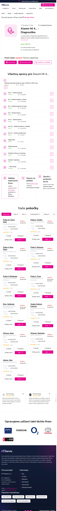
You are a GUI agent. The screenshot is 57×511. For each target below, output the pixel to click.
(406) (38, 344)
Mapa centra (8, 239)
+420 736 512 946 (11, 339)
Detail (20, 239)
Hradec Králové (35, 214)
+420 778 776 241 (41, 285)
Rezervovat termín (25, 62)
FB (9, 190)
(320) (11, 288)
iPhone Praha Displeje (8, 501)
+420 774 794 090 (11, 226)
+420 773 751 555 (39, 338)
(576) (38, 318)
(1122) (38, 259)
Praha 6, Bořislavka (10, 276)
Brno (24, 214)
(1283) (38, 289)
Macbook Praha (42, 497)
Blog (40, 8)
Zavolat (8, 236)
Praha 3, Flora (35, 276)
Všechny (6, 214)
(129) (11, 232)
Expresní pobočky (18, 497)
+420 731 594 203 (11, 311)
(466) (11, 371)
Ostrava (46, 214)
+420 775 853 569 (41, 228)
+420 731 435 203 (39, 283)
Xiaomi (9, 13)
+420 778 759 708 (41, 255)
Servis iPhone (6, 497)
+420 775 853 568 (39, 226)
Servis (13, 8)
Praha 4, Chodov (36, 220)
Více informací (24, 40)
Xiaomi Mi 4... (29, 13)
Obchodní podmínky (26, 487)
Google (13, 190)
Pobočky (6, 8)
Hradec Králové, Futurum (36, 305)
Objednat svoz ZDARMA (43, 62)
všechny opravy (34, 184)
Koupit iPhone (32, 8)
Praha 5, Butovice (36, 247)
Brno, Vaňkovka (8, 304)
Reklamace (23, 479)
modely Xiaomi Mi (18, 13)
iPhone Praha (30, 497)
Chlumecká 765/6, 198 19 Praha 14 (10, 224)
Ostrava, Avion (8, 333)
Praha (16, 214)
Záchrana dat (22, 8)
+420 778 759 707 (14, 313)
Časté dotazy (24, 482)
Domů (3, 13)
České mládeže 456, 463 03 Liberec (10, 362)
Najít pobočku (10, 62)
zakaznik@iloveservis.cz (11, 488)
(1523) (11, 316)
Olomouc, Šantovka (37, 333)
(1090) (11, 345)
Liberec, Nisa (7, 360)
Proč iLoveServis (49, 8)
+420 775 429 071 (11, 365)
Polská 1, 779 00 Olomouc (36, 335)
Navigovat (20, 236)
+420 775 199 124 (11, 255)
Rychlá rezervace (48, 5)
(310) (11, 261)
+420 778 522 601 (39, 312)
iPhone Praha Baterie (23, 501)
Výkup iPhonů (24, 484)
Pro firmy (23, 476)
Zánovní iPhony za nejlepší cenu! (30, 1)
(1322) (38, 231)
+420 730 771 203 (39, 253)
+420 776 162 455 (11, 282)
